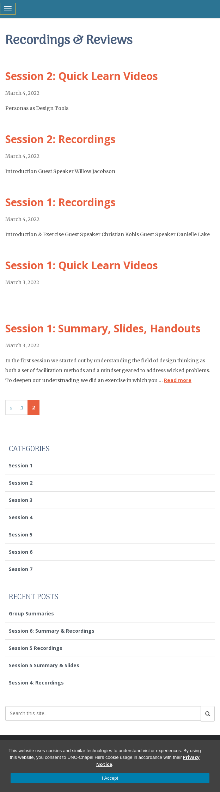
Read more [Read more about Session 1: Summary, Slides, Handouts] (177, 380)
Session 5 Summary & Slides (44, 665)
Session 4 (20, 517)
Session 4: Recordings (36, 682)
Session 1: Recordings (60, 202)
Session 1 (20, 465)
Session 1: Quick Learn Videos (81, 265)
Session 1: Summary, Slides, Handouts (103, 328)
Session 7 (20, 569)
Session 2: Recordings (60, 139)
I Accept (110, 778)
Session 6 (20, 551)
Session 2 (20, 482)
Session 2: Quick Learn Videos (81, 76)
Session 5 (20, 534)
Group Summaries (31, 613)
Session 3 (20, 500)
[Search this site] (103, 713)
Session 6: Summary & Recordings (51, 630)
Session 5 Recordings (35, 648)
